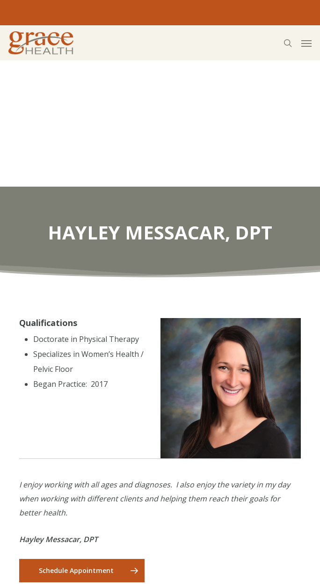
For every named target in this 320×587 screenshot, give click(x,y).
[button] (306, 43)
